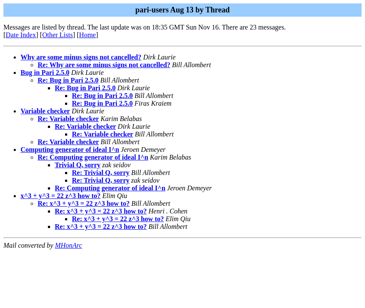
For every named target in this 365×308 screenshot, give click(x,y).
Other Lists (57, 34)
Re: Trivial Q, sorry (101, 172)
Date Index (21, 34)
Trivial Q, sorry (78, 165)
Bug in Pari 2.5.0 (45, 72)
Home (87, 34)
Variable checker (45, 111)
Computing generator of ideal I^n (70, 149)
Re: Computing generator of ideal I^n (93, 157)
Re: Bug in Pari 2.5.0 (68, 80)
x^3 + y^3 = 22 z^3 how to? (61, 195)
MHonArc (68, 245)
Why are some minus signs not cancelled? (81, 57)
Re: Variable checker (68, 118)
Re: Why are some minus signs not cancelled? (104, 64)
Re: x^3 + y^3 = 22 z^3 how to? (84, 203)
